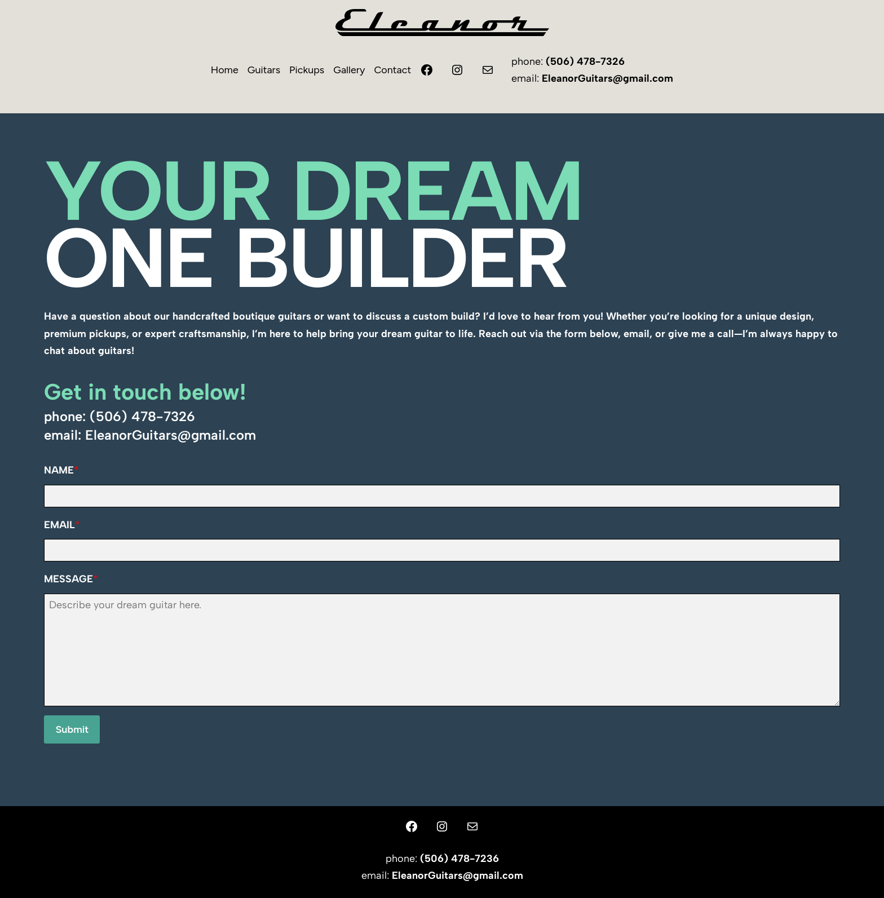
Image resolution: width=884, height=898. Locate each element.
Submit (72, 729)
